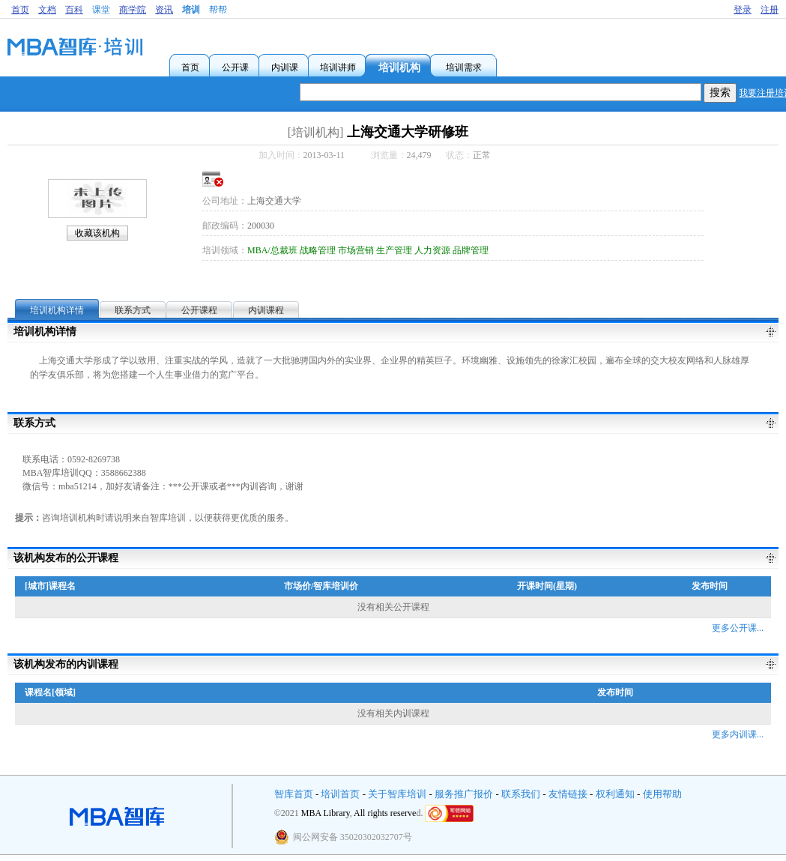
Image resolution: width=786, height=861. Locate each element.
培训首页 (340, 794)
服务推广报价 (464, 794)
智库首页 (293, 794)
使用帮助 (662, 794)
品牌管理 (471, 250)
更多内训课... (738, 734)
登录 (743, 9)
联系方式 (133, 310)
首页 (20, 9)
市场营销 (356, 250)
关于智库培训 (397, 794)
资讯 (164, 9)
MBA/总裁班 (272, 250)
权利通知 (615, 794)
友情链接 (567, 794)
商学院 (132, 9)
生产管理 (394, 250)
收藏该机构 (97, 233)
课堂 (101, 9)
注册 (770, 9)
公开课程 (199, 310)
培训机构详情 (57, 310)
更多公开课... (738, 628)
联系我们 (520, 794)
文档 (47, 9)
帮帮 (218, 9)
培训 (191, 9)
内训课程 (266, 310)
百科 (74, 9)
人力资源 (432, 250)
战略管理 (318, 250)
